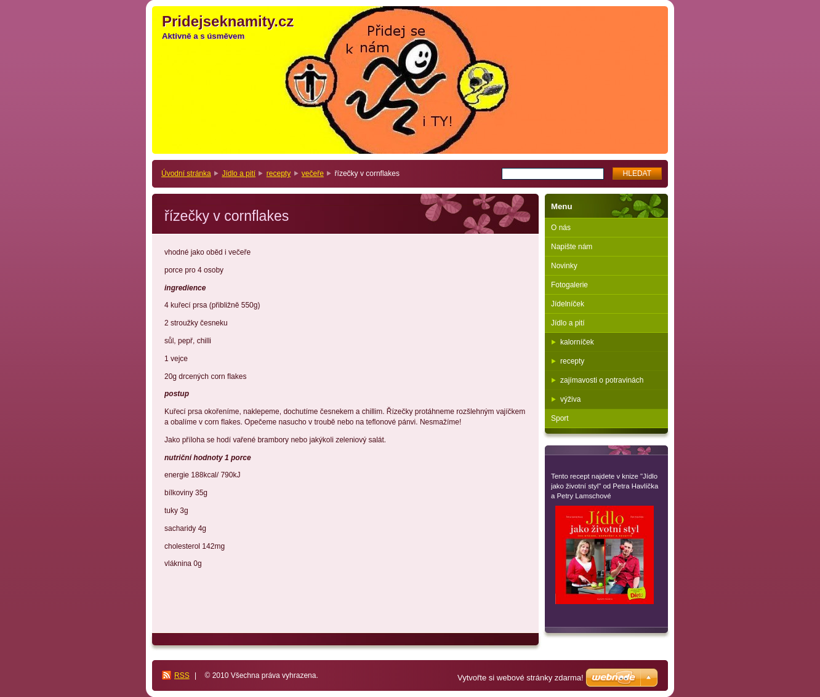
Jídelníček (567, 304)
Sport (560, 418)
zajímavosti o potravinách (601, 380)
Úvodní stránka (186, 173)
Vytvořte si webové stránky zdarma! (520, 677)
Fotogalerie (569, 285)
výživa (570, 399)
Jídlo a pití (238, 173)
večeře (313, 173)
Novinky (564, 265)
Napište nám (571, 246)
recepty (279, 173)
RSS (182, 675)
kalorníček (577, 342)
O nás (561, 227)
